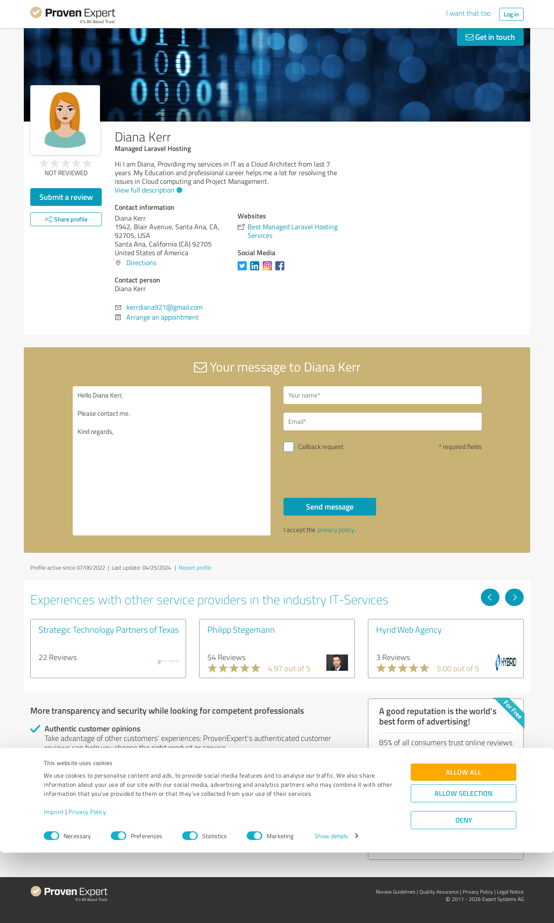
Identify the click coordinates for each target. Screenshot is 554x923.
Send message (330, 506)
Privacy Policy (87, 882)
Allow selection (464, 864)
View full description (147, 190)
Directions (141, 262)
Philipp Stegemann (241, 629)
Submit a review (66, 196)
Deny (463, 891)
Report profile (195, 567)
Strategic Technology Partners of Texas (109, 629)
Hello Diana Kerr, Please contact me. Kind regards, (172, 460)
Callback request (320, 446)
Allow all (463, 843)
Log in (511, 14)
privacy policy (336, 529)
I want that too (468, 13)
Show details (331, 907)
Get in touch (490, 36)
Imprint (54, 882)
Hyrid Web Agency (409, 629)
